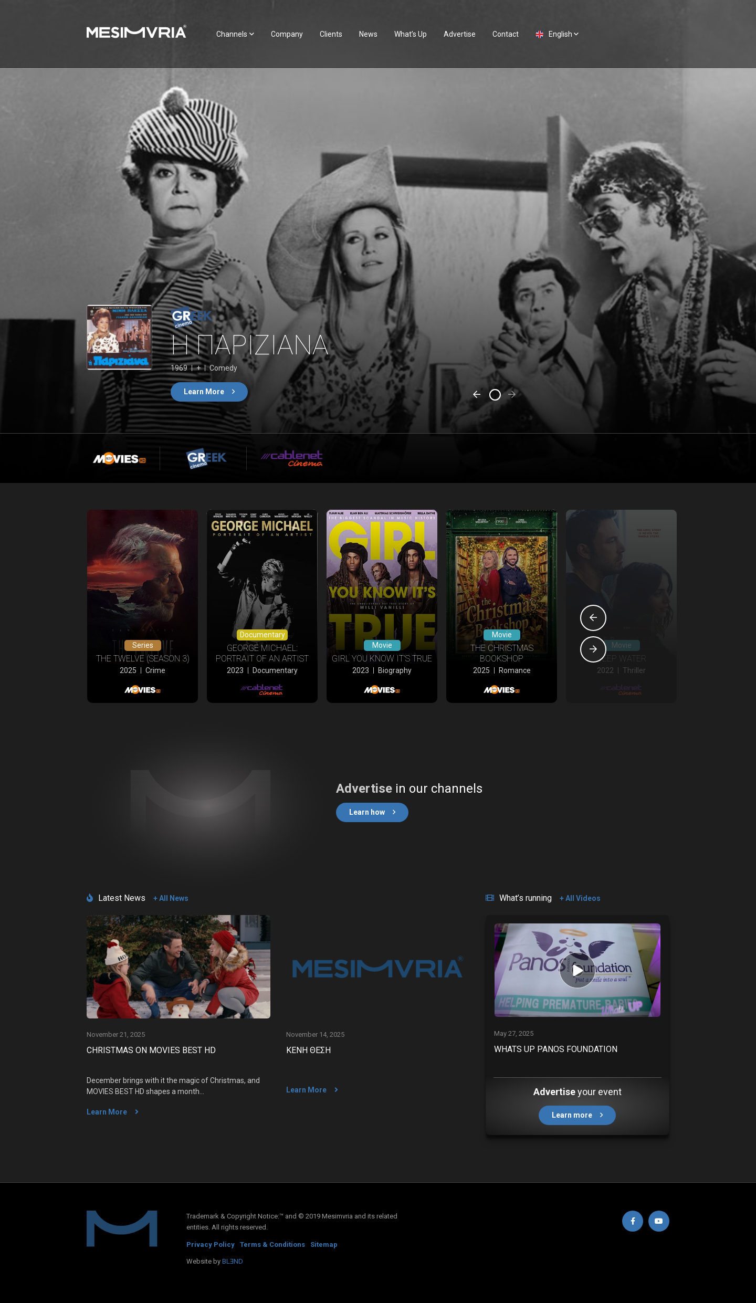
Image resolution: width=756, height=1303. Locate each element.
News (368, 34)
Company (287, 34)
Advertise (460, 34)
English (560, 34)
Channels (231, 34)
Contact (505, 34)
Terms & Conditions (272, 1244)
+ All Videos (580, 898)
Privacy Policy (210, 1244)
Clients (331, 34)
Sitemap (324, 1244)
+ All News (170, 898)
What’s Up (410, 34)
